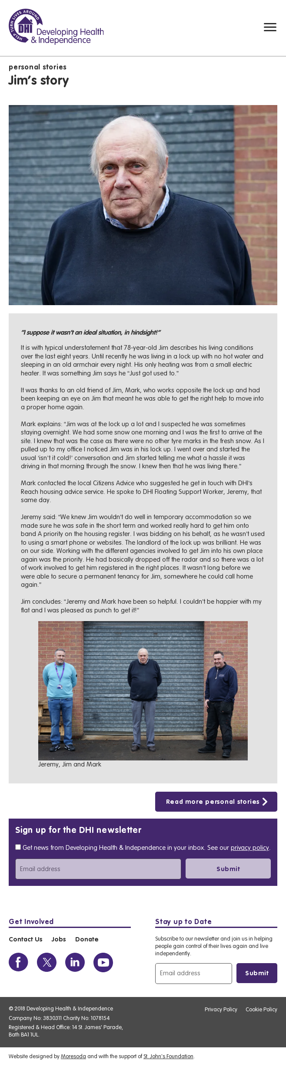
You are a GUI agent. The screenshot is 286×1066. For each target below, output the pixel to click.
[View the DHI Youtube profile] (103, 962)
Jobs (59, 940)
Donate (87, 940)
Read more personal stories (213, 802)
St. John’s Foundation (168, 1056)
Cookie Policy (261, 1009)
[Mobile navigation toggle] (270, 27)
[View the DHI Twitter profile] (47, 962)
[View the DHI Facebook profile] (18, 962)
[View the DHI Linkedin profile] (75, 962)
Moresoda (73, 1056)
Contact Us (25, 940)
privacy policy (250, 848)
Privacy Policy (221, 1009)
